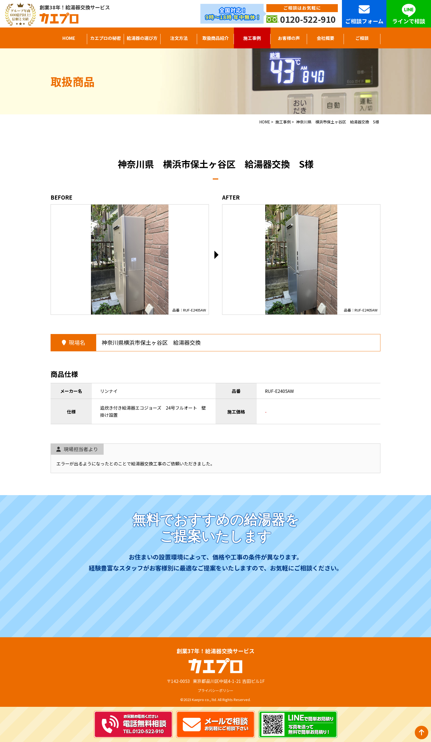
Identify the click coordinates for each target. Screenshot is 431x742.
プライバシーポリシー (215, 690)
